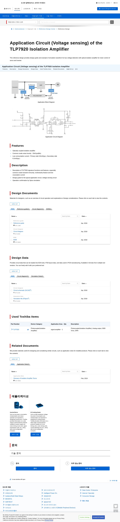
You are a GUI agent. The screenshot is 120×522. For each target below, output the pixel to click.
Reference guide (18, 221)
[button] (104, 3)
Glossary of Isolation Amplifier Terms (25, 376)
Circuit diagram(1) (38, 207)
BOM (15, 238)
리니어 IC (47, 497)
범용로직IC (47, 500)
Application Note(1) (23, 362)
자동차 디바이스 (10, 488)
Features (5, 67)
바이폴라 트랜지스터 (12, 503)
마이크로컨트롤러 (11, 509)
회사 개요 (85, 499)
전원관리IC (47, 494)
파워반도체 (9, 491)
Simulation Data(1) (37, 274)
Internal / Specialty (88, 491)
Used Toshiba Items (45, 67)
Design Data (34, 67)
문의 (76, 67)
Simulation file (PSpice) (21, 297)
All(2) (12, 274)
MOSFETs (8, 497)
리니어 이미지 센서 (50, 503)
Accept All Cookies (98, 518)
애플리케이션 (69, 67)
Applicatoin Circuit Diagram (54, 135)
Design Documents (23, 67)
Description (13, 67)
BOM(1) (48, 207)
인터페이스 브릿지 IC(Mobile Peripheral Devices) (59, 506)
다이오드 (8, 506)
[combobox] (74, 22)
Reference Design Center (47, 29)
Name (13, 214)
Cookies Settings (85, 518)
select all (15, 202)
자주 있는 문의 (90, 466)
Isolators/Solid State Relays (14, 494)
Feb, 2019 (84, 376)
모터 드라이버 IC (49, 488)
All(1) (12, 362)
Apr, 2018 (84, 221)
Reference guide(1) (23, 207)
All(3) (12, 207)
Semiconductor (20, 29)
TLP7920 (16, 328)
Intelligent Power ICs (50, 491)
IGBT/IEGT (8, 500)
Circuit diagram (18, 229)
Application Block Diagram (46, 100)
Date (83, 214)
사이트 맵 (114, 478)
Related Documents (58, 67)
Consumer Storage (88, 494)
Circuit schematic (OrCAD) (22, 288)
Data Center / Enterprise (90, 488)
